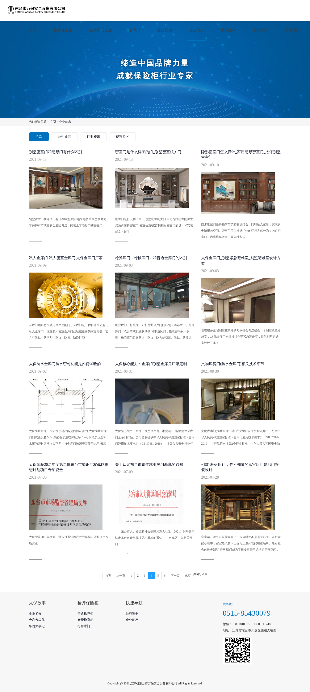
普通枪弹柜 (85, 613)
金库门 (134, 30)
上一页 (120, 575)
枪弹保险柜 (63, 30)
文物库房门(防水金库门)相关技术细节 (232, 364)
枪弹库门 (84, 626)
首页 (33, 30)
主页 (53, 121)
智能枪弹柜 (85, 619)
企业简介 (35, 613)
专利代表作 (37, 619)
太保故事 (228, 30)
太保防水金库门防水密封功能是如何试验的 (65, 364)
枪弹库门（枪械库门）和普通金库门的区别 (151, 258)
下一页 (175, 575)
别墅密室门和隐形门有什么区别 (55, 152)
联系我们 (292, 30)
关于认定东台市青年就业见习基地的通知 (149, 464)
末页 (188, 575)
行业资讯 (93, 136)
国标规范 (260, 30)
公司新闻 (64, 136)
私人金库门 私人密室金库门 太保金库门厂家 (66, 258)
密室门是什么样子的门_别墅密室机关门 (148, 152)
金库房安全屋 (100, 30)
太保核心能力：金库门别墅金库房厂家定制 (151, 364)
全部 (38, 136)
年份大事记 (37, 626)
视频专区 (122, 136)
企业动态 (196, 30)
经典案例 (164, 30)
